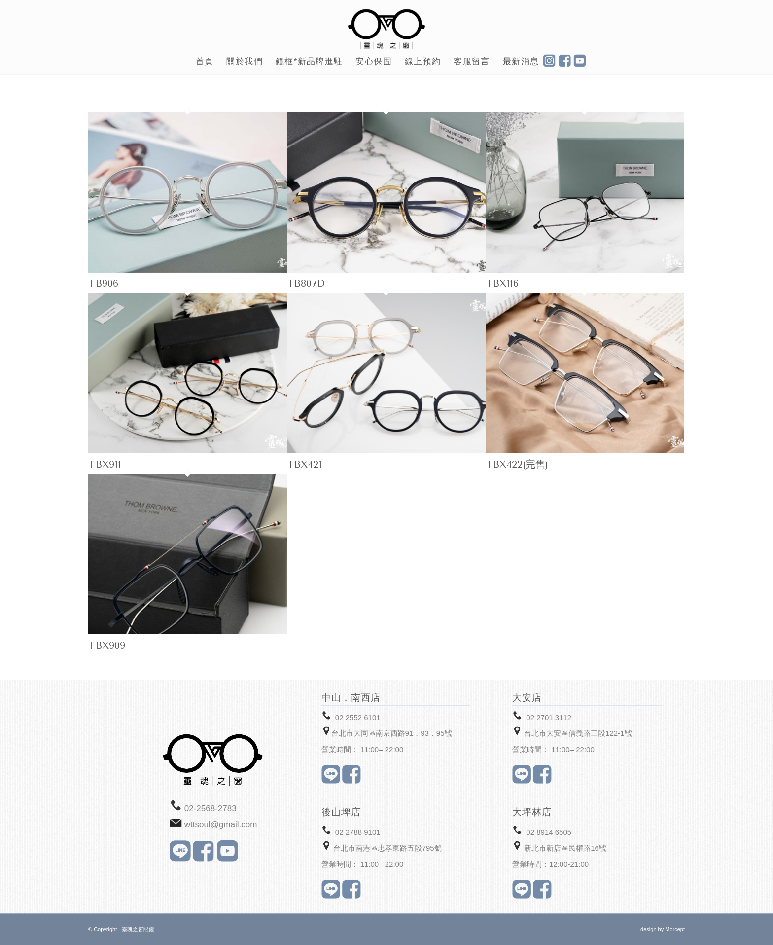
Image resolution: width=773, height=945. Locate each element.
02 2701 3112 (548, 717)
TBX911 (104, 464)
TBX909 (106, 645)
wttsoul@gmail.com (220, 824)
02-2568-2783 (210, 808)
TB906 (103, 283)
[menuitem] (204, 61)
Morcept (675, 929)
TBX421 (304, 464)
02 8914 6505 (548, 832)
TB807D (306, 283)
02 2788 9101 (358, 832)
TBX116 (502, 283)
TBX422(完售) (517, 464)
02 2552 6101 (358, 717)
